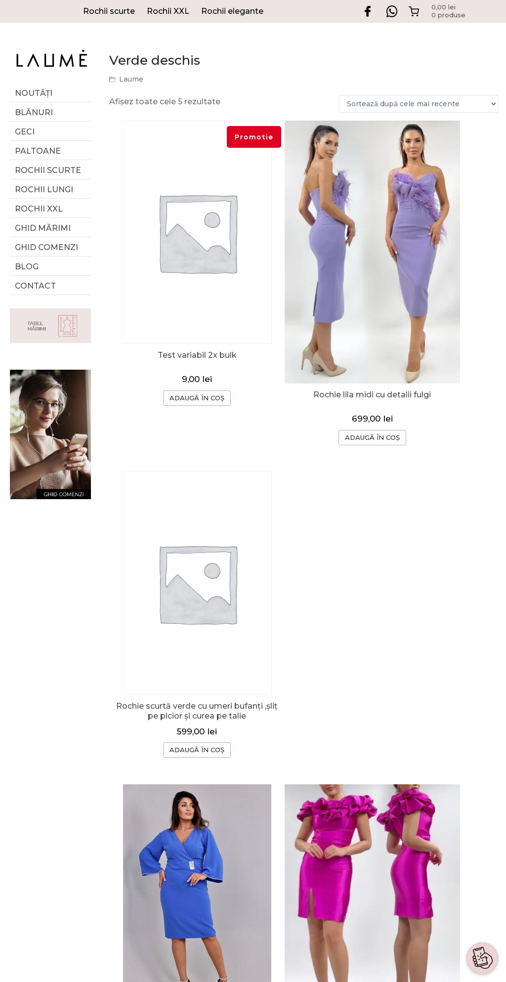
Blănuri (34, 112)
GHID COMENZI (366, 743)
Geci (25, 131)
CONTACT (355, 783)
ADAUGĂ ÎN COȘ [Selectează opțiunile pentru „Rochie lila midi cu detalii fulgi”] (303, 369)
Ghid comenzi (46, 247)
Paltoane (38, 151)
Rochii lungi (44, 189)
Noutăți (33, 93)
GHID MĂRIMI (43, 228)
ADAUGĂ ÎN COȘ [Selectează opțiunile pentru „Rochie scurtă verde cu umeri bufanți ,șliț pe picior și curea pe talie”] (433, 381)
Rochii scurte (109, 11)
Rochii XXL (168, 11)
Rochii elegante (232, 11)
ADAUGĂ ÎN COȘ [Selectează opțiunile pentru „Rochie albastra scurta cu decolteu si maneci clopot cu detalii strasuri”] (174, 655)
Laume (131, 79)
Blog (27, 266)
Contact (35, 286)
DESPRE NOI (361, 723)
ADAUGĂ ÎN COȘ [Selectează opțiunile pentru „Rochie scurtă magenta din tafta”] (303, 645)
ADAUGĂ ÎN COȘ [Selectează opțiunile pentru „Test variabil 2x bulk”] (174, 370)
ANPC (347, 842)
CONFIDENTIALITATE (378, 822)
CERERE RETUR (367, 763)
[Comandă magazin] (418, 104)
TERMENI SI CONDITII (379, 803)
